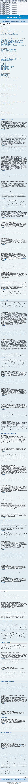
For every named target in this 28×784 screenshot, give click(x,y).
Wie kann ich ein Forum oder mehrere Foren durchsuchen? (9, 94)
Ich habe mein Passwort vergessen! (6, 32)
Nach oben (3, 129)
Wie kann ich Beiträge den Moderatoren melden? (8, 57)
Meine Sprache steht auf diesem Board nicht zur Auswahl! (9, 41)
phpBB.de (5, 259)
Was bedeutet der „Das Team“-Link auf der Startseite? (9, 80)
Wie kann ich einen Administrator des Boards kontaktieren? (9, 115)
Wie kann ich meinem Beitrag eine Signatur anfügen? (8, 51)
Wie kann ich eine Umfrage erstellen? (6, 52)
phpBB (11, 782)
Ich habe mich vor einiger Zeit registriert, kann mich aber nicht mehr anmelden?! (12, 31)
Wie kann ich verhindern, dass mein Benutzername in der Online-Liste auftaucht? (13, 38)
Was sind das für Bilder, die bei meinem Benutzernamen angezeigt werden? (12, 42)
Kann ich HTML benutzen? (5, 64)
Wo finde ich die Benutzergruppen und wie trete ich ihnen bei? (10, 77)
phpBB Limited (24, 258)
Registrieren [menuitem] (21, 19)
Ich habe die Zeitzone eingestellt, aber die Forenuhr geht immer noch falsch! (12, 40)
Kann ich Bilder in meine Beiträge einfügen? (7, 66)
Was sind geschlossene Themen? (6, 70)
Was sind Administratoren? (5, 74)
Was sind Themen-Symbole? (5, 71)
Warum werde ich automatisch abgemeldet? (7, 33)
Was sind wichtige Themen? (5, 69)
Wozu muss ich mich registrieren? (6, 27)
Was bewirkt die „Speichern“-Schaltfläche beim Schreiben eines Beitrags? (11, 58)
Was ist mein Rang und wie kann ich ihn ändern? (8, 44)
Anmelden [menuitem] (25, 19)
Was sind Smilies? (3, 65)
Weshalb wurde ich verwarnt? (5, 56)
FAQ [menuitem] (8, 19)
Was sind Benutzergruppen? (5, 76)
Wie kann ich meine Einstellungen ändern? (7, 37)
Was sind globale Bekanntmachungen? (6, 67)
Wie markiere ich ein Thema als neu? (6, 60)
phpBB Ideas (21, 745)
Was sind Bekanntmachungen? (5, 68)
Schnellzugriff (4, 19)
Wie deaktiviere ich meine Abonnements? (7, 104)
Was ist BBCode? (3, 63)
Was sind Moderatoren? (4, 75)
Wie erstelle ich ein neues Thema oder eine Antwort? (8, 49)
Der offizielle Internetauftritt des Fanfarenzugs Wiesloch (10, 779)
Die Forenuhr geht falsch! (4, 39)
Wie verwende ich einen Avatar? (5, 43)
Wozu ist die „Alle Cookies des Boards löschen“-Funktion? (9, 34)
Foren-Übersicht (22, 779)
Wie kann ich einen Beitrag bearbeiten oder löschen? (8, 50)
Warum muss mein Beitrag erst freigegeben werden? (8, 59)
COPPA (2, 159)
